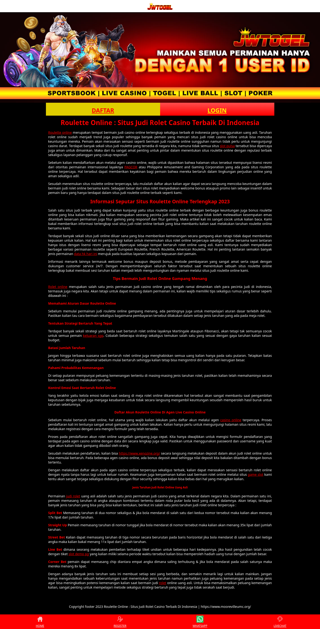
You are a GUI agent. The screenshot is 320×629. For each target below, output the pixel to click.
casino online (230, 420)
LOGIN (217, 110)
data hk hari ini (85, 254)
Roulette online (60, 132)
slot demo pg (79, 554)
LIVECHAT (280, 622)
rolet (162, 583)
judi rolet (73, 496)
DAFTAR (103, 110)
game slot (255, 474)
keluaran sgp (93, 335)
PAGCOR (130, 167)
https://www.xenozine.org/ (139, 453)
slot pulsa (227, 146)
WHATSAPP (200, 622)
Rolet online (57, 286)
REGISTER (119, 622)
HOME (40, 622)
